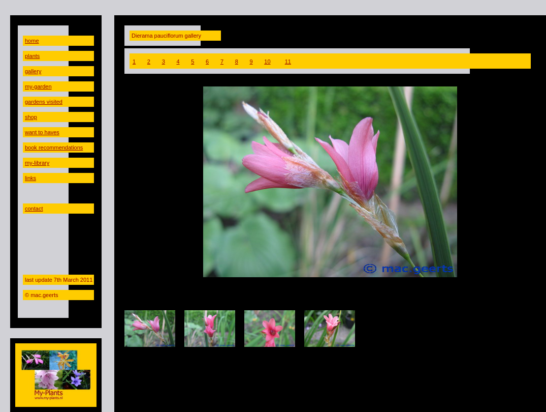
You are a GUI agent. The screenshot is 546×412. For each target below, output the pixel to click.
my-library (37, 163)
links (30, 178)
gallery (33, 71)
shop (31, 117)
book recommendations (54, 147)
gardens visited (43, 102)
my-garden (38, 86)
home (32, 41)
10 (267, 61)
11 (288, 61)
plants (32, 56)
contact (34, 208)
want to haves (42, 132)
